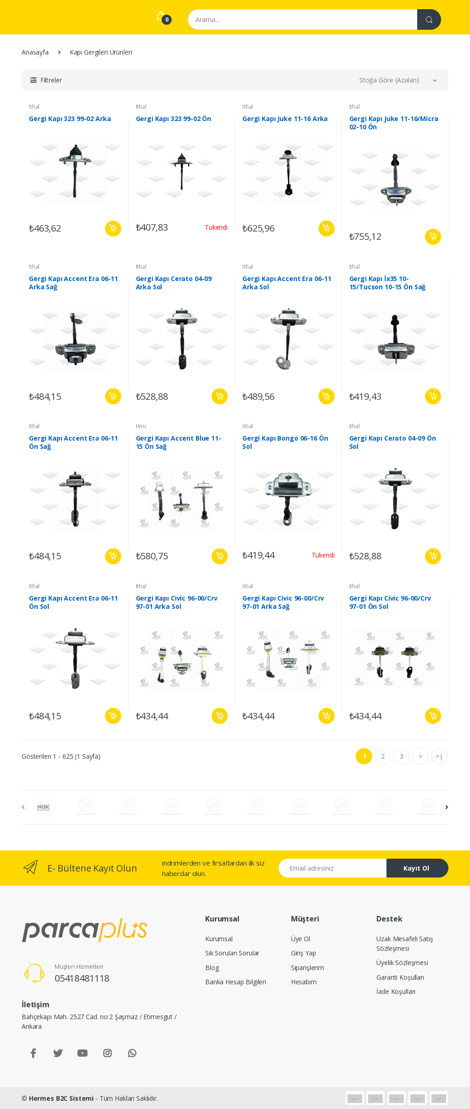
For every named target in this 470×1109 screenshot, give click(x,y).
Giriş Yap (303, 953)
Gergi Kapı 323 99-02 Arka (70, 119)
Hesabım (304, 981)
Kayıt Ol (416, 868)
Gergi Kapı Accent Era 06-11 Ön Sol (73, 602)
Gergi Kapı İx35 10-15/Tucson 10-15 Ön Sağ (387, 283)
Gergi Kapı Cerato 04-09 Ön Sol (392, 442)
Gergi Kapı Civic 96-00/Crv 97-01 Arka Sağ (283, 602)
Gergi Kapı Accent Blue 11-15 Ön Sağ (178, 442)
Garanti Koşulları (400, 977)
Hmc (141, 426)
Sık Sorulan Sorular (232, 953)
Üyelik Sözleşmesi (402, 962)
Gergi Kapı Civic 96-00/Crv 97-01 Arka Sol (177, 602)
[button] (46, 80)
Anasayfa (35, 52)
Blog (211, 967)
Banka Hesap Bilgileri (235, 981)
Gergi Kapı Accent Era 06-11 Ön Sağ (73, 442)
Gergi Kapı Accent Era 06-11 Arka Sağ (73, 283)
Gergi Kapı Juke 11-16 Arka (285, 119)
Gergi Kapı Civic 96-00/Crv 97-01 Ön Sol (390, 602)
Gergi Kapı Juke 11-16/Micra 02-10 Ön (393, 123)
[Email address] (333, 868)
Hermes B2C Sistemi (61, 1098)
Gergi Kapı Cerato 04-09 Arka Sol (174, 283)
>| (439, 756)
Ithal (34, 106)
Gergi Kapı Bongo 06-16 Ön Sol (285, 442)
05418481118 (82, 978)
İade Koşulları (395, 991)
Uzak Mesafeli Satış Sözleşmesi (404, 943)
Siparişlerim (307, 967)
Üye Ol (300, 938)
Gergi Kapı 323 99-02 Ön (174, 119)
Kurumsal (219, 938)
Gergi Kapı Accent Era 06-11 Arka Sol (286, 283)
